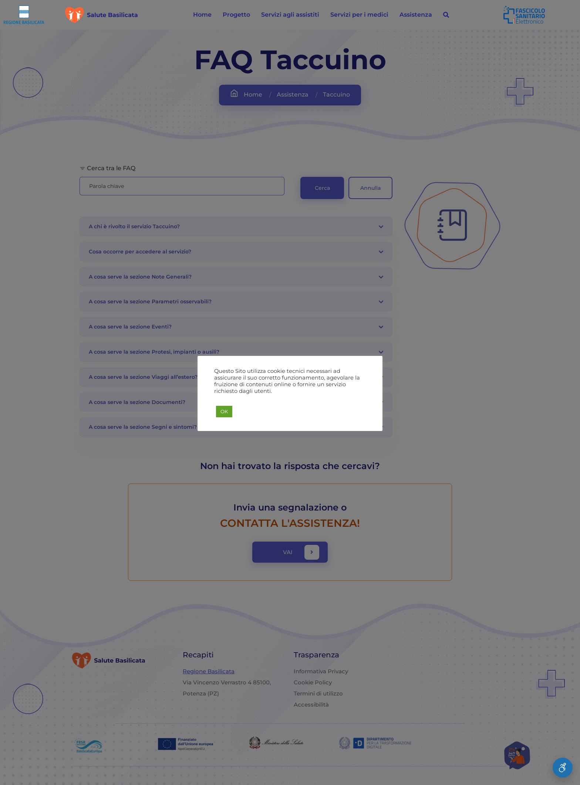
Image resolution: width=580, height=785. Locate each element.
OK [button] (224, 415)
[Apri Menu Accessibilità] (563, 768)
